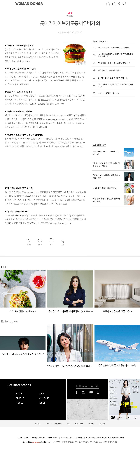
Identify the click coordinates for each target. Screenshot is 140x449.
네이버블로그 (98, 392)
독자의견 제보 (41, 438)
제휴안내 (91, 438)
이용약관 (98, 438)
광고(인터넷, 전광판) (81, 438)
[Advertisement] (40, 166)
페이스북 (76, 392)
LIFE (70, 13)
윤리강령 (33, 438)
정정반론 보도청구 (52, 438)
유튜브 (91, 392)
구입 (135, 417)
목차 (120, 417)
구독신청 (20, 438)
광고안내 (26, 438)
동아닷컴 (64, 438)
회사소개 (71, 438)
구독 (127, 417)
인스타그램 (83, 392)
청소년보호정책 (119, 438)
